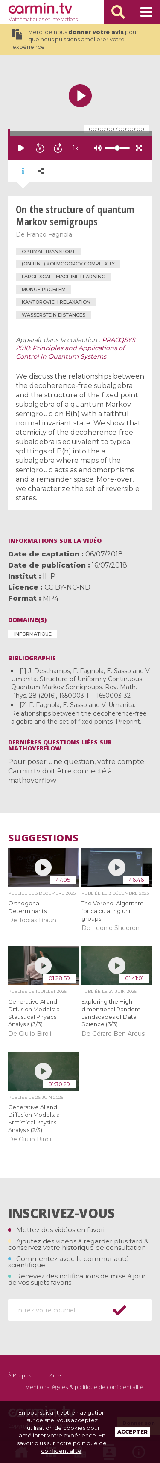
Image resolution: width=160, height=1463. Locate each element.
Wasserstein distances (53, 315)
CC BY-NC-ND (67, 587)
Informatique (33, 634)
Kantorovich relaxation (56, 302)
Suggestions (43, 838)
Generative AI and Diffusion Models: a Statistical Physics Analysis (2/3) (34, 1118)
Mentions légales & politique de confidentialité (84, 1387)
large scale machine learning (63, 276)
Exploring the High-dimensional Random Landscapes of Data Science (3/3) (110, 1013)
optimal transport (48, 251)
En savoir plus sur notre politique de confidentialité (62, 1443)
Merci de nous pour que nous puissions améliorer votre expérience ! (75, 39)
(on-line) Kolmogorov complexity (68, 264)
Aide (55, 1375)
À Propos (19, 1375)
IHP (49, 576)
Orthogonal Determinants (27, 907)
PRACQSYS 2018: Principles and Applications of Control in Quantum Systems (75, 348)
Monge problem (44, 289)
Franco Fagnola (49, 234)
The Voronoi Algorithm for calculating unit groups (112, 911)
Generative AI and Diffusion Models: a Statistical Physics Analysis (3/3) (34, 1013)
